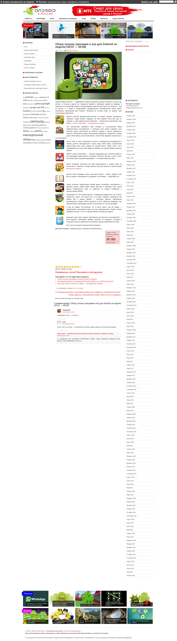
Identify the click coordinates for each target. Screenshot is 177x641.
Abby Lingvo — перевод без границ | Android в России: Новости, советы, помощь (85, 333)
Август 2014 (130, 477)
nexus (25, 117)
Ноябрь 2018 (131, 298)
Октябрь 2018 (131, 302)
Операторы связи (29, 57)
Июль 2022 (130, 144)
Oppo (47, 117)
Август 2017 (130, 351)
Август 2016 (130, 393)
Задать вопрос (118, 18)
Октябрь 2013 (131, 512)
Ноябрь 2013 (131, 509)
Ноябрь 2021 (131, 172)
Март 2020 (130, 242)
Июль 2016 (130, 396)
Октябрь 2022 (131, 133)
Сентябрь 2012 (131, 558)
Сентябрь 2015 (131, 431)
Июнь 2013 (130, 526)
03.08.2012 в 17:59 (68, 312)
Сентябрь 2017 (131, 347)
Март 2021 (130, 200)
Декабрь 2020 (131, 210)
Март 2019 (130, 284)
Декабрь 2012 (131, 547)
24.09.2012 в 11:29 (63, 335)
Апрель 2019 (131, 281)
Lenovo (39, 111)
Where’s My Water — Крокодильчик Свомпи (89, 123)
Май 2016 (130, 403)
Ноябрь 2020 (131, 214)
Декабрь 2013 (131, 505)
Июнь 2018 (130, 316)
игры (63, 2)
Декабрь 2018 (131, 295)
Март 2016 (130, 410)
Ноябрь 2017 (131, 340)
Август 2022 (130, 140)
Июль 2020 (130, 228)
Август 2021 (130, 182)
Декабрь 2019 (131, 252)
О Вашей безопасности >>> (134, 108)
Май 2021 (130, 193)
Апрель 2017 (131, 365)
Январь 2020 (131, 249)
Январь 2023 (131, 123)
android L (30, 100)
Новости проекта (29, 54)
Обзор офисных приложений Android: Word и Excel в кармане (94, 295)
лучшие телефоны (39, 143)
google (46, 103)
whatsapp (31, 131)
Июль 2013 (130, 523)
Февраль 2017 (131, 372)
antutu (45, 100)
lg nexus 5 (26, 114)
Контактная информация (72, 631)
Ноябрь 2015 (131, 424)
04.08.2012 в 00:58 (68, 324)
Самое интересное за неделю (18, 2)
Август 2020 (130, 224)
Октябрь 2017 (131, 344)
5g (23, 97)
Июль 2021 (130, 186)
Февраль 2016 (131, 414)
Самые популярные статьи (32, 81)
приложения (54, 2)
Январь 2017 (131, 375)
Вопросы (104, 18)
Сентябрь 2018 (131, 305)
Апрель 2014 (131, 491)
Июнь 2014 (130, 484)
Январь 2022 (131, 165)
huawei (26, 111)
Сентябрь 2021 (131, 179)
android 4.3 (36, 97)
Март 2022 (130, 158)
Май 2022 (130, 151)
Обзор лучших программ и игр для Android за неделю (77, 279)
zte (43, 131)
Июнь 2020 (130, 231)
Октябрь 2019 (131, 259)
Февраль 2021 (131, 203)
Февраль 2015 (131, 456)
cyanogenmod (31, 104)
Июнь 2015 (130, 442)
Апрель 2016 (131, 407)
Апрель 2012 (131, 575)
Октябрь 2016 (131, 386)
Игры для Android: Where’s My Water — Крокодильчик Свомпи (80, 283)
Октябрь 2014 (131, 470)
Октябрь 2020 (131, 217)
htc (42, 107)
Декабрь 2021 (131, 168)
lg (44, 110)
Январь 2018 (131, 333)
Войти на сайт (149, 2)
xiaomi (38, 131)
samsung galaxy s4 (39, 125)
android (29, 97)
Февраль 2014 (131, 498)
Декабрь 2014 (131, 463)
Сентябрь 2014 (131, 474)
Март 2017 (130, 368)
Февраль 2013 (131, 540)
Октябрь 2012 (131, 554)
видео (46, 131)
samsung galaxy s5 (30, 128)
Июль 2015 (130, 438)
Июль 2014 (130, 481)
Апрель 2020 (131, 238)
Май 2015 (130, 446)
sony (26, 130)
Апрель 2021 (131, 196)
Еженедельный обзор (138, 46)
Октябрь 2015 (131, 428)
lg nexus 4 (47, 111)
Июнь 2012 (130, 568)
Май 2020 (130, 235)
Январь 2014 (131, 502)
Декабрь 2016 (131, 379)
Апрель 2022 (131, 154)
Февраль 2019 (131, 288)
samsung (37, 121)
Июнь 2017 (130, 358)
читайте (82, 211)
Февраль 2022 (131, 161)
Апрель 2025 (131, 116)
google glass (26, 107)
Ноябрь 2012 (131, 551)
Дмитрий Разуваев (72, 50)
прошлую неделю (74, 168)
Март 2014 (130, 495)
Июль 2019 (130, 270)
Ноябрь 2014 (131, 467)
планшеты (84, 2)
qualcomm (26, 122)
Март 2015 (130, 453)
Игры (52, 18)
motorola (35, 114)
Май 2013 (130, 530)
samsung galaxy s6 (43, 127)
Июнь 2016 (130, 400)
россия (48, 143)
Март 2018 (130, 326)
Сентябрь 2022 (131, 137)
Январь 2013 (131, 544)
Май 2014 (130, 488)
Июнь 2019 (130, 274)
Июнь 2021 (130, 189)
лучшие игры (40, 140)
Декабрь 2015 (131, 421)
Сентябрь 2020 (131, 221)
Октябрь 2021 (131, 175)
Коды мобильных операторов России (35, 88)
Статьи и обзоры (29, 68)
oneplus (35, 117)
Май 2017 (130, 361)
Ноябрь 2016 (131, 382)
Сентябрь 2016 (131, 389)
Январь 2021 (131, 207)
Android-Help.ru (40, 631)
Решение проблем (30, 64)
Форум (93, 18)
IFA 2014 (33, 111)
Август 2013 (130, 519)
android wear (38, 100)
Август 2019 (130, 267)
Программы (40, 18)
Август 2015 (130, 435)
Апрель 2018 (131, 323)
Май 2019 (130, 277)
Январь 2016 (131, 417)
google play (35, 107)
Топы (84, 18)
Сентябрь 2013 (131, 516)
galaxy (38, 103)
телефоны (72, 2)
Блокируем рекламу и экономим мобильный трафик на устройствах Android (85, 281)
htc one (47, 107)
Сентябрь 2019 (131, 263)
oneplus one (41, 117)
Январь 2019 (131, 291)
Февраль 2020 (131, 245)
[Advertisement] (74, 249)
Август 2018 (130, 309)
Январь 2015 (131, 460)
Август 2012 (130, 561)
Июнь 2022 (130, 147)
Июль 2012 (130, 565)
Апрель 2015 (131, 449)
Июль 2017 (130, 354)
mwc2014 (42, 114)
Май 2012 (130, 572)
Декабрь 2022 (131, 126)
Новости (28, 18)
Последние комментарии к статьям (35, 85)
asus (25, 104)
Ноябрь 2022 (131, 130)
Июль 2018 (130, 312)
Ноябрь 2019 (131, 256)
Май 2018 (130, 319)
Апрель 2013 (131, 533)
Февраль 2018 (131, 330)
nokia (30, 117)
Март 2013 (130, 537)
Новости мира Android (31, 50)
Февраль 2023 (131, 119)
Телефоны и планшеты (68, 18)
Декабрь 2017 (131, 337)
